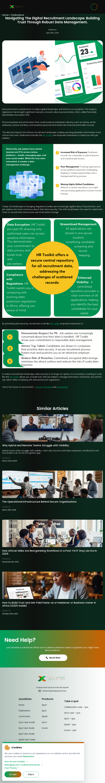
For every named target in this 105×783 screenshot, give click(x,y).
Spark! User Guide (27, 739)
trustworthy (62, 387)
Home (5, 15)
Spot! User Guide (26, 733)
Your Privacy (12, 768)
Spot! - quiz (69, 718)
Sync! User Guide (27, 722)
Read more (28, 756)
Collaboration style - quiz (76, 707)
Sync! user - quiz (72, 712)
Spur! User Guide (26, 728)
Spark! (45, 716)
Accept (13, 774)
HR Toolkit (47, 135)
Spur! (44, 710)
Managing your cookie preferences (24, 765)
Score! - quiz (70, 730)
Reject (31, 774)
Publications (17, 15)
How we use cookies (16, 761)
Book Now (53, 657)
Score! (45, 728)
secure (39, 387)
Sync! (44, 722)
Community (24, 716)
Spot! (44, 705)
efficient (47, 387)
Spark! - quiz (70, 724)
